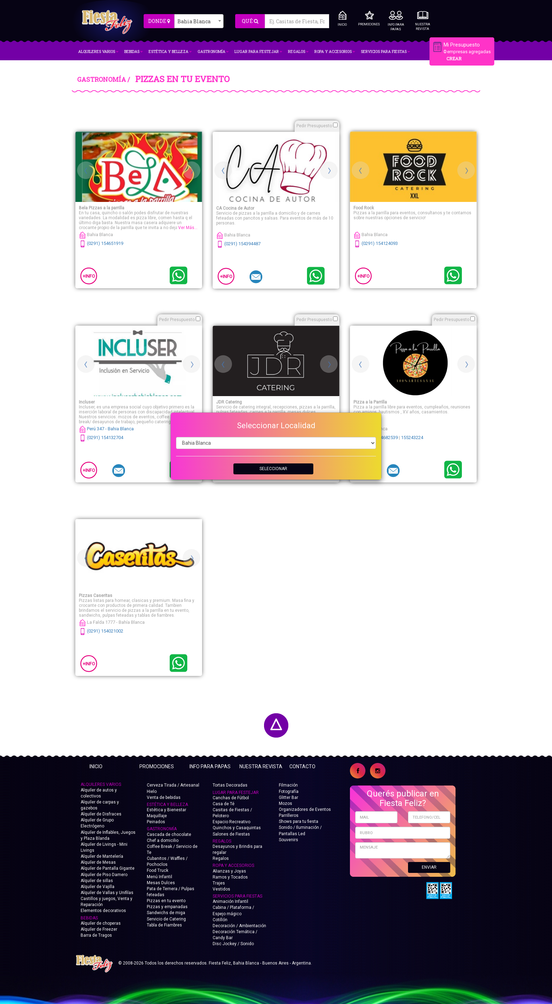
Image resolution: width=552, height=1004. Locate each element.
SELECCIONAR (273, 468)
